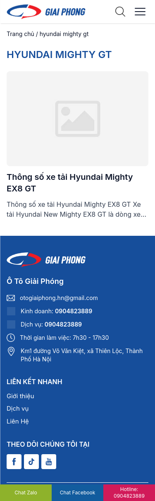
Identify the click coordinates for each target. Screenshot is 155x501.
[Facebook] (14, 461)
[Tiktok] (31, 461)
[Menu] (140, 11)
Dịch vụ (18, 408)
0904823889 (73, 311)
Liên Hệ (18, 421)
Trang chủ (20, 33)
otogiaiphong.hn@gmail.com (59, 297)
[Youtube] (48, 461)
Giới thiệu (20, 396)
